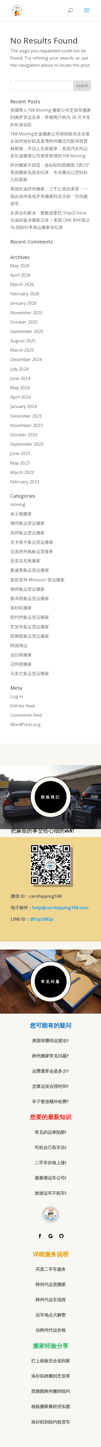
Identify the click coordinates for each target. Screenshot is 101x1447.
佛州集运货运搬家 (27, 523)
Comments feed (26, 715)
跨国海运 (18, 645)
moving (17, 504)
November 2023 (26, 425)
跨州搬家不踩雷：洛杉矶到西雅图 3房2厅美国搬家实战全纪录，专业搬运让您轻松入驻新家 (49, 172)
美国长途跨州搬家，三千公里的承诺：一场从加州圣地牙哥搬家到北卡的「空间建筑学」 (49, 196)
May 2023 (20, 463)
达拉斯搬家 (21, 655)
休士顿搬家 (21, 514)
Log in (16, 696)
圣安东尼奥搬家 (25, 561)
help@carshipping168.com (60, 908)
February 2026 (24, 294)
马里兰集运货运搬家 (29, 673)
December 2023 (26, 416)
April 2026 (20, 275)
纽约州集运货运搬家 (29, 617)
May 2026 (20, 266)
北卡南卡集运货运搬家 (31, 542)
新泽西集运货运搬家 (29, 598)
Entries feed (22, 706)
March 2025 (22, 350)
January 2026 (23, 303)
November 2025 (26, 313)
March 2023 (22, 472)
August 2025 (23, 341)
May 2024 (20, 388)
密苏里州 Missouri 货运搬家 (37, 580)
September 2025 (26, 331)
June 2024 (20, 378)
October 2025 (23, 322)
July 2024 (19, 369)
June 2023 (20, 453)
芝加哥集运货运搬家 (29, 627)
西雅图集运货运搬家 (29, 636)
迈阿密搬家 (21, 664)
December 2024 (26, 359)
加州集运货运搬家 (27, 533)
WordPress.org (25, 724)
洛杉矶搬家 (21, 608)
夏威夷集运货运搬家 (29, 570)
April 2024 (20, 397)
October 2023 (23, 435)
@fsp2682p (41, 919)
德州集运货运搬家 (27, 589)
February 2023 (24, 482)
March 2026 (22, 284)
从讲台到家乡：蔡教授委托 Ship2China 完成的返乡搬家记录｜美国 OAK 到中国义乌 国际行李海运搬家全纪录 (50, 220)
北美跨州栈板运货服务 (31, 551)
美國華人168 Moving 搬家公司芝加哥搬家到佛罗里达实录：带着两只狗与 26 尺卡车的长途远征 (50, 117)
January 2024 (23, 406)
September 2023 (26, 444)
